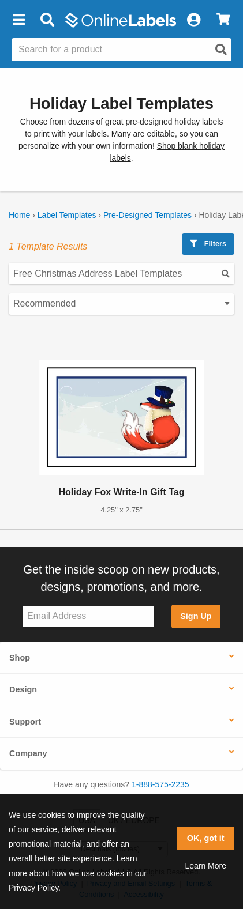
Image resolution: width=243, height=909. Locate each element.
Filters (208, 243)
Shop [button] (19, 657)
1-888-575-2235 (160, 784)
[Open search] (221, 49)
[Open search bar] (47, 20)
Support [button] (25, 721)
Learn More (205, 865)
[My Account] (193, 20)
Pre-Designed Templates (147, 215)
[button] (18, 20)
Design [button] (23, 689)
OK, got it (206, 838)
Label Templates (67, 215)
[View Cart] (223, 20)
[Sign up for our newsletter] (88, 616)
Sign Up (195, 616)
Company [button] (28, 753)
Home (19, 215)
